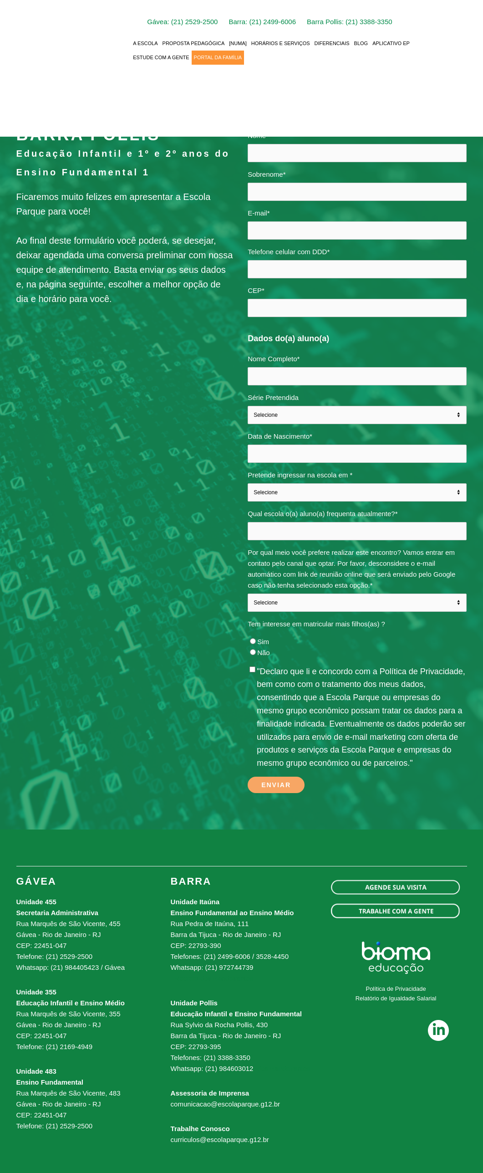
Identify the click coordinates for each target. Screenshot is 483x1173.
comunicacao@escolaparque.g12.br (225, 1104)
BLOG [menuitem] (361, 43)
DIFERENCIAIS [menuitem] (332, 43)
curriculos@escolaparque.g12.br (220, 1139)
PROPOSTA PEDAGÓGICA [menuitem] (194, 43)
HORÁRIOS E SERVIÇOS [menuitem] (280, 43)
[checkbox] (357, 647)
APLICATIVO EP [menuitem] (391, 43)
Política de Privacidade (396, 988)
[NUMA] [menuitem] (238, 43)
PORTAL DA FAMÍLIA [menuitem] (218, 57)
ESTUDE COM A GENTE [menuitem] (161, 57)
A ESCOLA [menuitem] (145, 43)
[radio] (357, 641)
